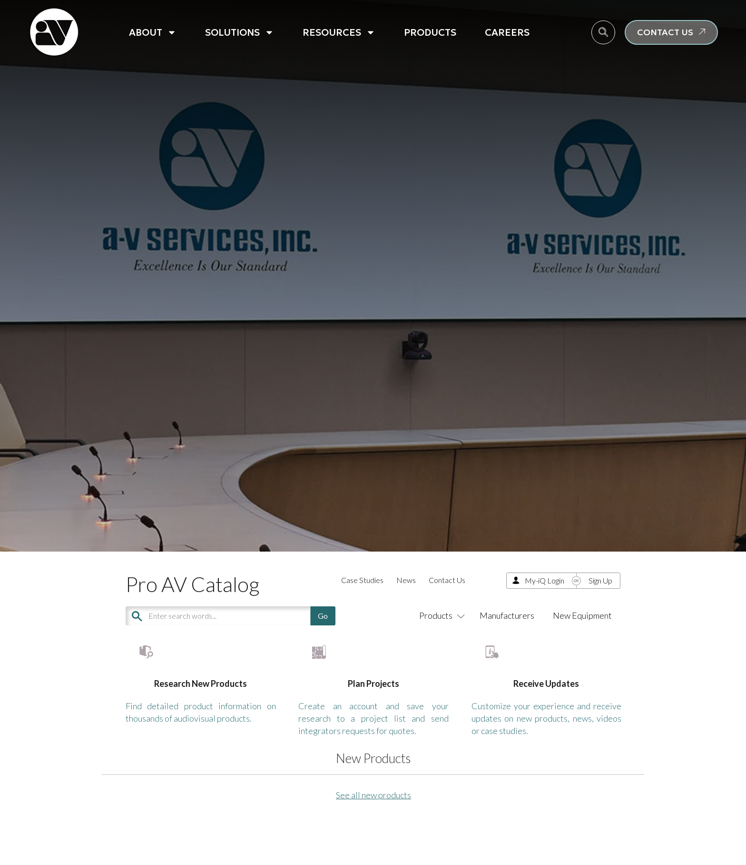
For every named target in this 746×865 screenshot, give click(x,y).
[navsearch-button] (603, 32)
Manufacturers (507, 615)
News (406, 579)
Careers (507, 32)
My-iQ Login (544, 580)
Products (430, 32)
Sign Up (600, 580)
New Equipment (582, 615)
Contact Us (447, 579)
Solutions (239, 32)
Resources (339, 32)
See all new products (373, 823)
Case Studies (362, 579)
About (153, 32)
